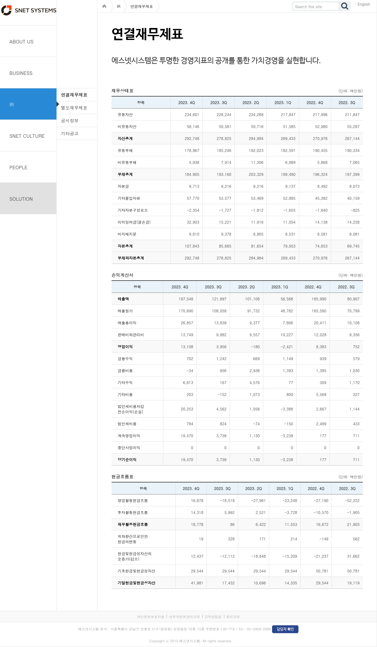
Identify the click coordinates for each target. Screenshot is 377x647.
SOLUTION (21, 198)
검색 (345, 6)
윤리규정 (233, 616)
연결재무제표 (74, 95)
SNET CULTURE (27, 135)
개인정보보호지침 (150, 616)
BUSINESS (21, 73)
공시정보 (70, 120)
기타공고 (70, 133)
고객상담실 (213, 616)
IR (11, 104)
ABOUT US (21, 41)
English (364, 4)
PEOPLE (18, 167)
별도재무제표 (74, 107)
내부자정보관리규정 (184, 616)
